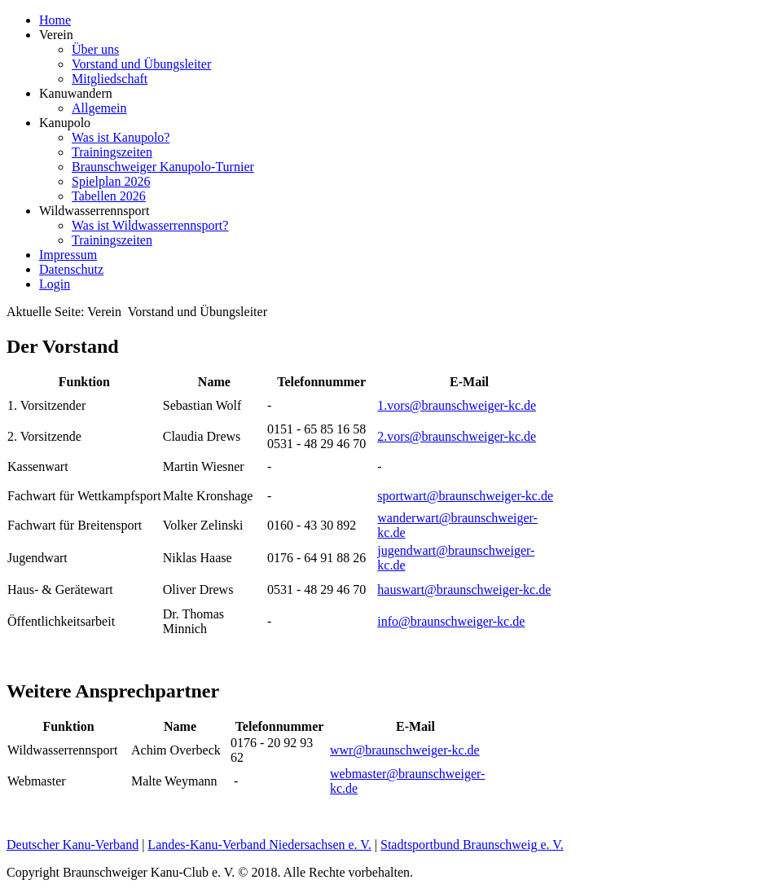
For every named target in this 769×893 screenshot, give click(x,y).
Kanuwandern (75, 93)
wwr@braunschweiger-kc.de (405, 750)
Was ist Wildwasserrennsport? (150, 225)
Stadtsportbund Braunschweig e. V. (472, 844)
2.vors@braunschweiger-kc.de (456, 436)
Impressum (68, 255)
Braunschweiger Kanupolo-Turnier (163, 167)
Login (54, 284)
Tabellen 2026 (109, 196)
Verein (56, 35)
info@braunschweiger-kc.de (451, 621)
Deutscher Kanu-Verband (72, 844)
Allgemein (99, 108)
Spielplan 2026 (111, 181)
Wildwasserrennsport (94, 211)
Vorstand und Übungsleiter (141, 64)
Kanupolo (64, 123)
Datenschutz (71, 269)
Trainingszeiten (112, 152)
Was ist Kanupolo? (120, 137)
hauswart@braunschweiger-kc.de (464, 589)
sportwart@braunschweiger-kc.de (465, 496)
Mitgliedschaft (109, 79)
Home (55, 20)
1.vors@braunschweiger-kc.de (456, 405)
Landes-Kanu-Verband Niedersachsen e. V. (259, 844)
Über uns (95, 49)
